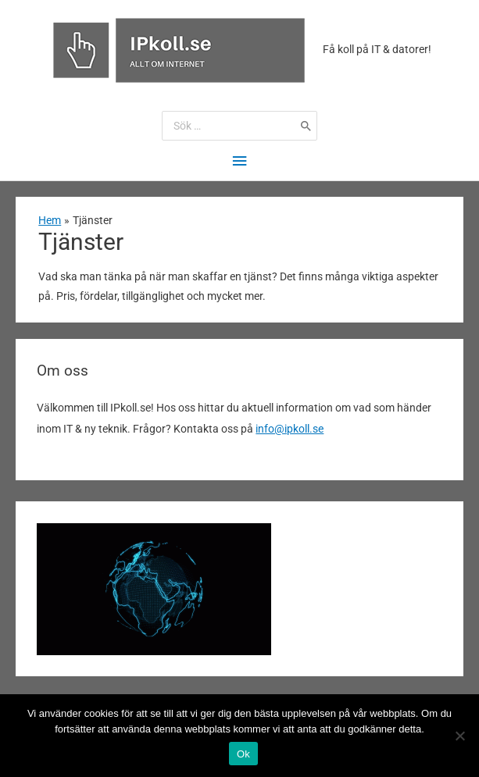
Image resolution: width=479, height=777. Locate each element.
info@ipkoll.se (290, 428)
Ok (243, 754)
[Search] (306, 126)
